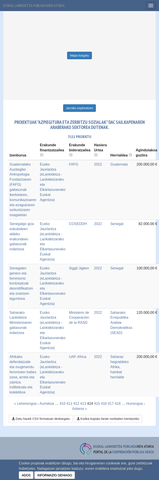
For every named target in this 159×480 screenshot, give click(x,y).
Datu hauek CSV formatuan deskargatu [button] (41, 419)
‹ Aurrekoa (46, 403)
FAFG (73, 164)
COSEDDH (78, 224)
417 (111, 403)
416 (104, 403)
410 (63, 403)
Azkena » (79, 409)
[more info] (96, 155)
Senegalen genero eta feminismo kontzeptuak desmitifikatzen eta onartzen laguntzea (21, 283)
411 (69, 403)
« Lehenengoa (25, 403)
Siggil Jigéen (79, 268)
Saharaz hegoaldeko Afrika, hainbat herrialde (119, 367)
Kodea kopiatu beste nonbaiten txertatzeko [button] (108, 419)
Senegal (116, 224)
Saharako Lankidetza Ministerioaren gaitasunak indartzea (21, 323)
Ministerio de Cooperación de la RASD (79, 318)
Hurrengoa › (135, 403)
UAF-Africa (77, 357)
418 (118, 403)
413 (83, 403)
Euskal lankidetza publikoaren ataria (34, 5)
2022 (98, 164)
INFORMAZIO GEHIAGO (54, 475)
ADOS (26, 475)
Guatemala (119, 164)
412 (76, 403)
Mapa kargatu (79, 55)
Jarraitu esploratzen (79, 108)
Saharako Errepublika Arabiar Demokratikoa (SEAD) (121, 323)
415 (97, 403)
